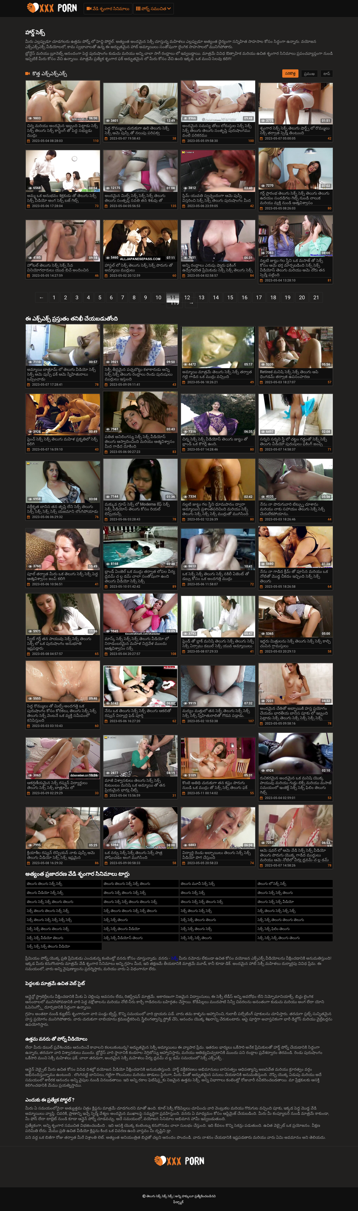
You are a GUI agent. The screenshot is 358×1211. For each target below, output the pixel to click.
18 (273, 297)
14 (216, 297)
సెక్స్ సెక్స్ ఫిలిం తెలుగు (274, 929)
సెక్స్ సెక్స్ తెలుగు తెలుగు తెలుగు (281, 920)
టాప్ (326, 74)
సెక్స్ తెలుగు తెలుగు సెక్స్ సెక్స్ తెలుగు (130, 911)
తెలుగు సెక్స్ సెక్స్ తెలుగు (275, 892)
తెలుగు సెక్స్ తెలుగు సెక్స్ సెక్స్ (125, 892)
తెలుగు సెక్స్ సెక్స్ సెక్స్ (160, 1196)
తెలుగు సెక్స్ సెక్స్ (193, 892)
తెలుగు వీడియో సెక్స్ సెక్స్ (45, 892)
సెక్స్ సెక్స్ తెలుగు (116, 920)
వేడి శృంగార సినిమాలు (108, 8)
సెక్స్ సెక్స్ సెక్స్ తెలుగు (196, 938)
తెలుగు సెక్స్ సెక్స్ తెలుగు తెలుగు (50, 901)
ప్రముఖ (309, 74)
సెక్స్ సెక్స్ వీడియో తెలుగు (45, 938)
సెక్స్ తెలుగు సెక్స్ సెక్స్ (196, 911)
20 (302, 297)
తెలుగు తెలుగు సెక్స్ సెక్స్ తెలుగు (127, 883)
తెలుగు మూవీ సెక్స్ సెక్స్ (198, 883)
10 (158, 297)
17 (259, 297)
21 (316, 297)
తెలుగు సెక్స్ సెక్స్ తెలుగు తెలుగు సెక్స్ (130, 901)
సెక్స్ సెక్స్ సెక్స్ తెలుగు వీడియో (48, 946)
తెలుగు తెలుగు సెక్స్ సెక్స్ (44, 883)
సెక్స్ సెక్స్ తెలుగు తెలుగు (198, 920)
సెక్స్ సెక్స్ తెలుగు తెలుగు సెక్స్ (48, 929)
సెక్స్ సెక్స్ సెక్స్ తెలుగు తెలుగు (279, 938)
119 (174, 303)
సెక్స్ (175, 958)
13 (201, 297)
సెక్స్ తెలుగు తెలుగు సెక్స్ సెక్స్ (48, 911)
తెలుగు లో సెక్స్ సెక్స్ (272, 883)
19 (287, 297)
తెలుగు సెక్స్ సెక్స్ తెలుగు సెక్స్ (202, 901)
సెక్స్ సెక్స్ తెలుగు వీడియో (122, 929)
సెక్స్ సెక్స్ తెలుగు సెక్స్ (196, 929)
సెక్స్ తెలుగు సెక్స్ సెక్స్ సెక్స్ (277, 911)
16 (244, 297)
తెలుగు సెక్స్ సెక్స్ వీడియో (276, 901)
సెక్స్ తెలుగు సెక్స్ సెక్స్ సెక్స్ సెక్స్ (49, 920)
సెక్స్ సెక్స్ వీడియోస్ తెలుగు (123, 938)
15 (230, 297)
